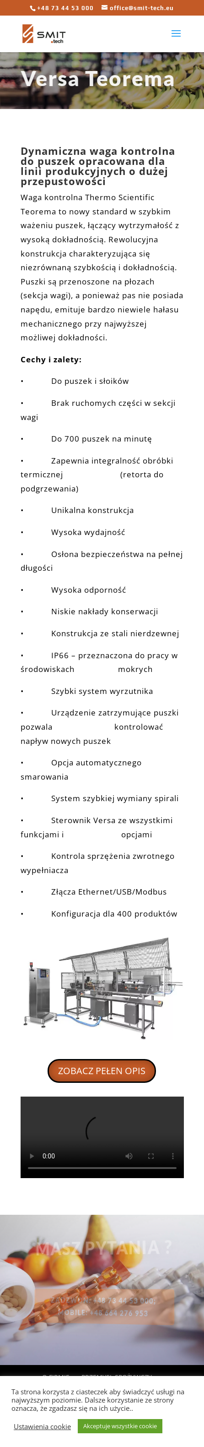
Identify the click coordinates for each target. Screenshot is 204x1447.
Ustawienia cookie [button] (42, 1426)
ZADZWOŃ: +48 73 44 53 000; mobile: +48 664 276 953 (103, 1306)
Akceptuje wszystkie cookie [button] (120, 1426)
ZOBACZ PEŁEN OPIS (101, 1071)
